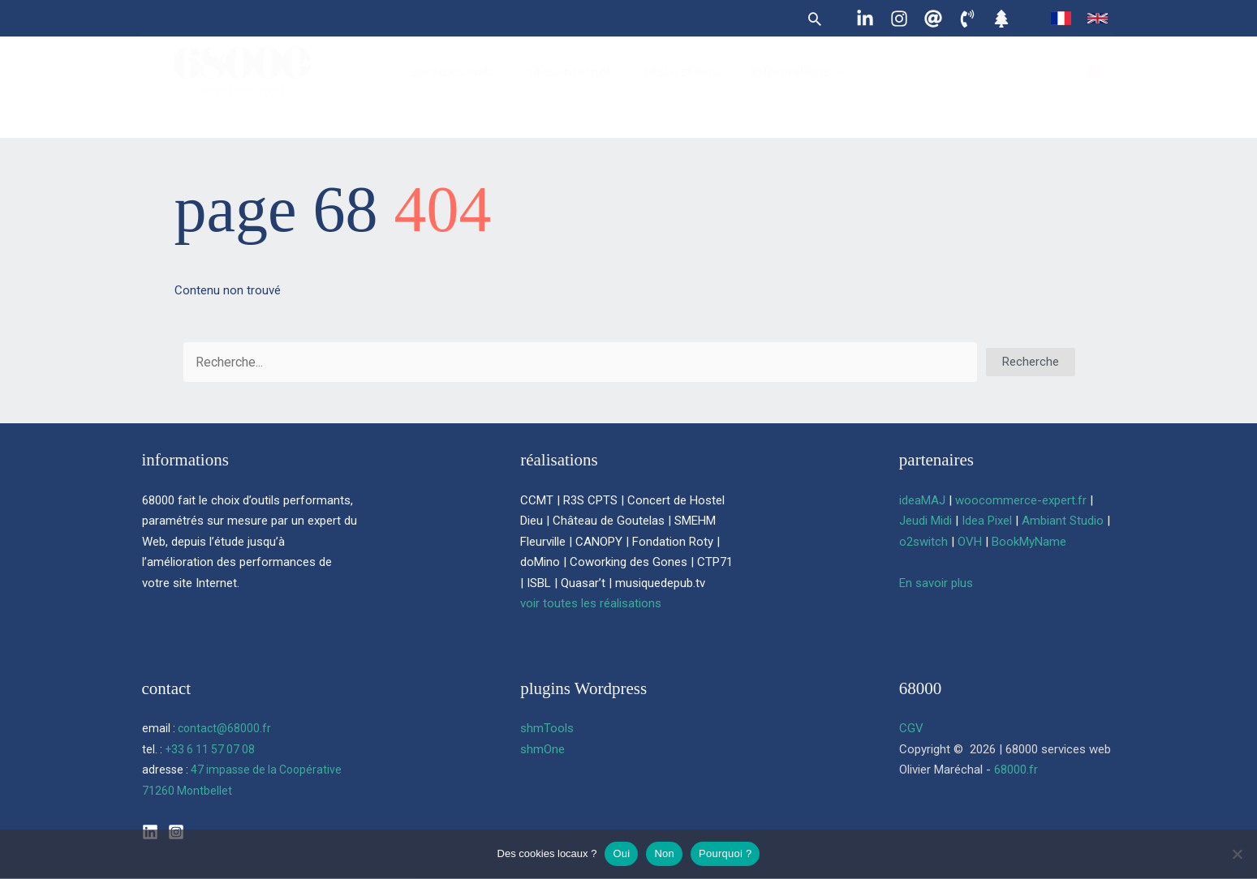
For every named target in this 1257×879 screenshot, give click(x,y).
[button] (815, 19)
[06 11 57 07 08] (967, 19)
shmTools (547, 728)
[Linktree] (1001, 19)
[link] (1061, 18)
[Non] (1237, 854)
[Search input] (580, 362)
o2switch (923, 541)
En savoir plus (936, 583)
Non (664, 853)
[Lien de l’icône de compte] (1092, 83)
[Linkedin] (865, 19)
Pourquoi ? (725, 853)
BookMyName (1029, 541)
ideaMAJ (922, 500)
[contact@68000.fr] (933, 19)
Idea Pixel (987, 520)
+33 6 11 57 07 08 (210, 749)
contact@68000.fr (224, 728)
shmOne (542, 749)
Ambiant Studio (1063, 520)
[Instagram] (899, 19)
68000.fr (1016, 769)
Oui (621, 853)
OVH (970, 541)
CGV (911, 728)
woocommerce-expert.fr (1021, 500)
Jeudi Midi (925, 520)
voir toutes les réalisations (590, 603)
